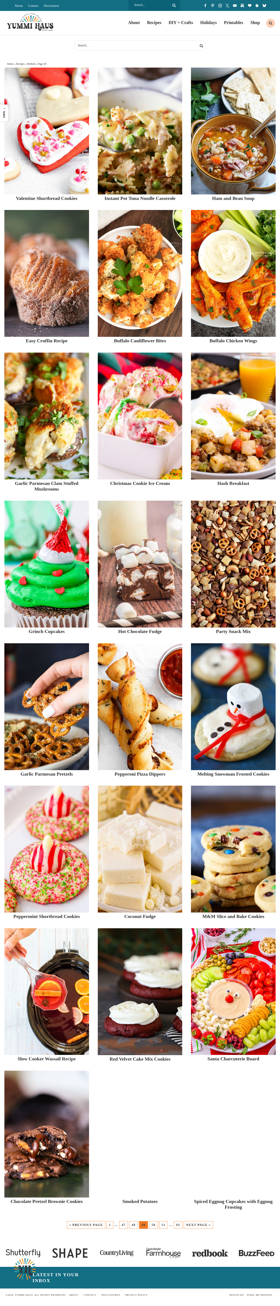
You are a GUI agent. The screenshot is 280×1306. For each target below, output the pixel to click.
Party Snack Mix (233, 631)
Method (31, 63)
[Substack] (242, 5)
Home (10, 63)
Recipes (20, 63)
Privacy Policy (136, 1295)
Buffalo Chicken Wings (233, 340)
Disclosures (51, 5)
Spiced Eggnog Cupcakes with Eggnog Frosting (233, 1204)
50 (154, 1225)
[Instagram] (220, 5)
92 (178, 1225)
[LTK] (249, 5)
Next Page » (198, 1225)
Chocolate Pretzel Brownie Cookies (46, 1201)
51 (163, 1225)
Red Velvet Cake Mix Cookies (140, 1059)
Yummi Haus (30, 22)
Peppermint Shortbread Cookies (46, 916)
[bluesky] (264, 5)
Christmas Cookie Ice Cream (140, 483)
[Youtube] (235, 5)
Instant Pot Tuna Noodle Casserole (140, 198)
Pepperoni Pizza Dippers (140, 774)
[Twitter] (227, 5)
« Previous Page (86, 1225)
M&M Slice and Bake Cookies (233, 916)
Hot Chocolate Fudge (140, 631)
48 (134, 1225)
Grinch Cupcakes (47, 631)
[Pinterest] (212, 5)
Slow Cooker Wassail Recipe (47, 1058)
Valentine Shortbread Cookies (46, 198)
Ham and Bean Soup (233, 198)
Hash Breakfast (233, 483)
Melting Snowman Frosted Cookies (233, 774)
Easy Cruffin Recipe (47, 340)
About (18, 5)
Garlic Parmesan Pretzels (47, 774)
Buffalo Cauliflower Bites (140, 340)
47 (124, 1225)
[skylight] (257, 5)
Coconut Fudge (140, 916)
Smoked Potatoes (140, 1201)
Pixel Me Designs (259, 1295)
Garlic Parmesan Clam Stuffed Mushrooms (46, 486)
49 (143, 1225)
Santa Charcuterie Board (233, 1058)
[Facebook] (205, 5)
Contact (33, 5)
